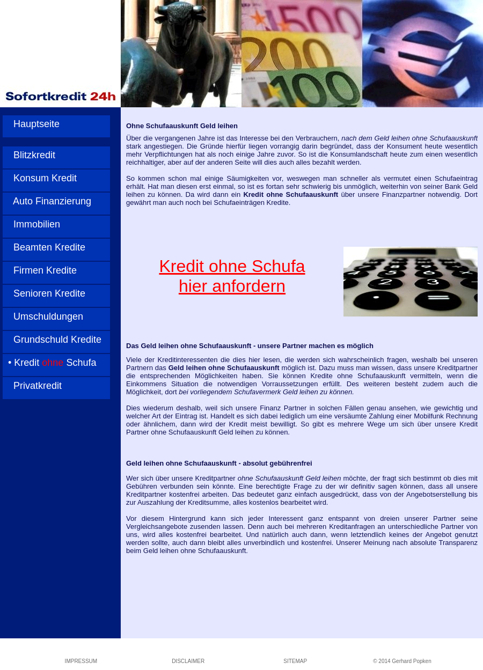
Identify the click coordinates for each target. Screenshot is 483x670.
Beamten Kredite (44, 247)
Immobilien (31, 224)
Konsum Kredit (40, 178)
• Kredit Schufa (49, 362)
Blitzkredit (29, 155)
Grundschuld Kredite (52, 339)
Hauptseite (31, 124)
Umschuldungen (43, 316)
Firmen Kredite (40, 270)
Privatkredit (32, 385)
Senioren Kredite (44, 293)
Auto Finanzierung (47, 201)
